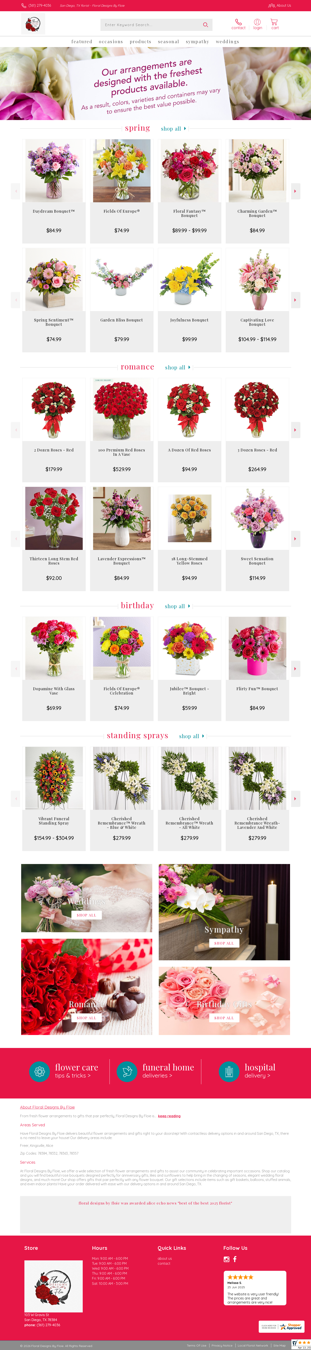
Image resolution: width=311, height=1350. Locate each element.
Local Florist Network (253, 1345)
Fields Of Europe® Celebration (122, 691)
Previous (15, 191)
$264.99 (257, 469)
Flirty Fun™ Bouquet (257, 688)
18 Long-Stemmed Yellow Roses (189, 561)
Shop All (171, 128)
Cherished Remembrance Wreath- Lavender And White (257, 823)
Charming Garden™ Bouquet (257, 213)
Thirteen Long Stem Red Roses (54, 561)
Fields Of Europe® (122, 211)
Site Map (279, 1345)
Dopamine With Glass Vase (54, 691)
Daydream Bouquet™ (54, 211)
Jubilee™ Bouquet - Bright (189, 691)
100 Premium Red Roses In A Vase (121, 452)
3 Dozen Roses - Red (257, 450)
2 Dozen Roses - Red (54, 450)
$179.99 (54, 469)
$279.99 (122, 838)
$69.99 (54, 708)
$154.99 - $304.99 (54, 838)
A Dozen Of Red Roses (189, 450)
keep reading (169, 1116)
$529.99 (122, 469)
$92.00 (54, 578)
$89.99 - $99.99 (189, 230)
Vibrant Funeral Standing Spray (54, 821)
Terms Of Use (196, 1345)
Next (295, 191)
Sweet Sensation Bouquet (257, 561)
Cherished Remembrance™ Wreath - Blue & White (122, 823)
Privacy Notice (222, 1345)
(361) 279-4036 (40, 5)
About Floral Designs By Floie (47, 1107)
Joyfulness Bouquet (189, 320)
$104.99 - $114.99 (257, 339)
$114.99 (257, 578)
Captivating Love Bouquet (257, 322)
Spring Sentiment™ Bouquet (54, 322)
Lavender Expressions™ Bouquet (122, 561)
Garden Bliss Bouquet (121, 320)
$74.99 (121, 230)
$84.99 (53, 230)
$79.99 (121, 339)
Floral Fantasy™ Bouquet (189, 213)
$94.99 (189, 469)
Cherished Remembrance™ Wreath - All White (189, 823)
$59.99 (189, 708)
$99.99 (189, 339)
